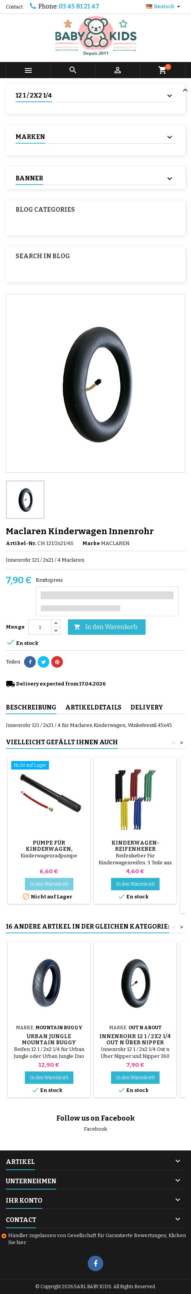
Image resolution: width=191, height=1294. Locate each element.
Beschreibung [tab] (31, 707)
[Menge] (40, 627)
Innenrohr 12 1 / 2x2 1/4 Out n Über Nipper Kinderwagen (135, 1042)
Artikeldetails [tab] (93, 707)
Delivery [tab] (146, 707)
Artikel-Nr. (21, 543)
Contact (14, 7)
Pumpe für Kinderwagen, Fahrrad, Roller (49, 849)
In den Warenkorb (105, 627)
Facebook (95, 1129)
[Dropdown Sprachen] (164, 6)
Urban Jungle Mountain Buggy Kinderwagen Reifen (49, 1042)
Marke (91, 543)
